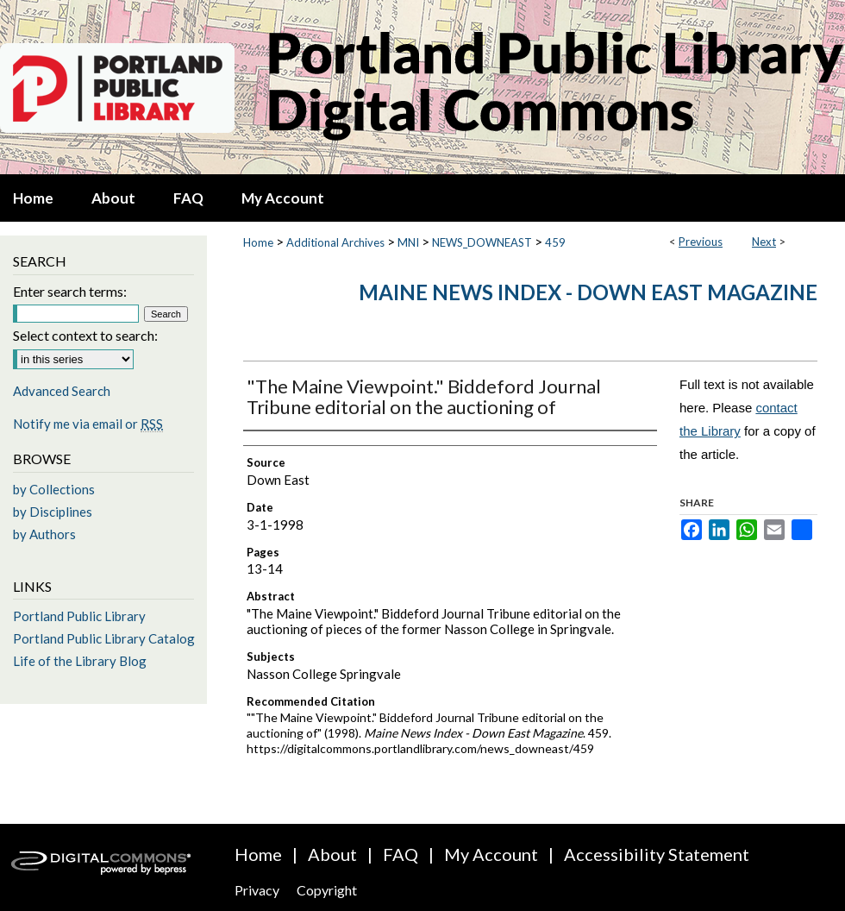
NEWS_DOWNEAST (482, 242)
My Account (491, 854)
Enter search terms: (70, 291)
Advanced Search (61, 391)
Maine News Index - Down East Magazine (588, 292)
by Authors (44, 534)
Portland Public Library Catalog (104, 638)
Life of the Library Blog (80, 661)
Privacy (257, 890)
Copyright (327, 890)
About (332, 854)
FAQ (400, 854)
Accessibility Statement (656, 854)
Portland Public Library (79, 616)
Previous (701, 241)
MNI (408, 242)
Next (764, 241)
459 (555, 242)
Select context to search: (85, 335)
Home (258, 242)
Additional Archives (335, 242)
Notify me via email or (88, 423)
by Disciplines (52, 511)
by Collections (54, 489)
